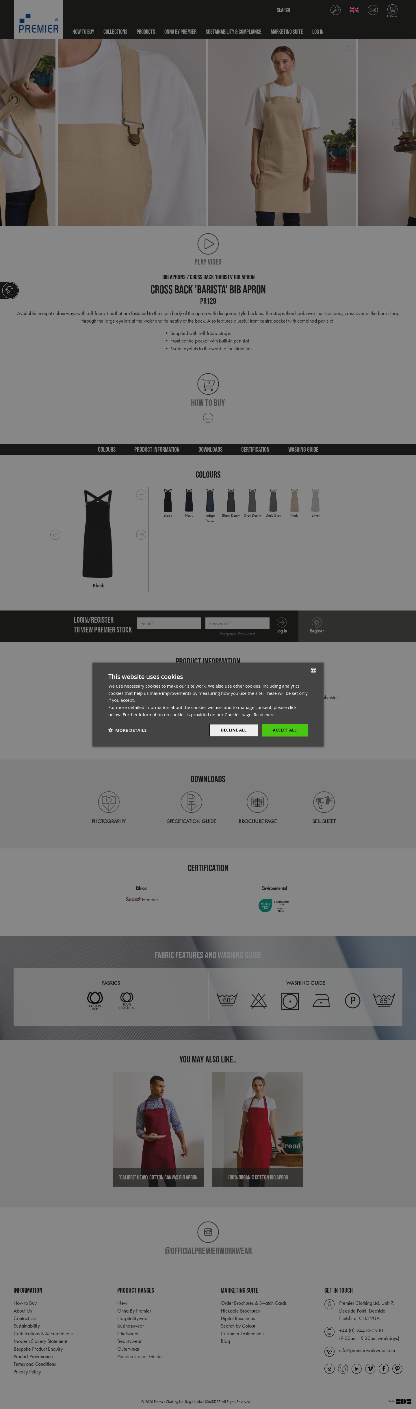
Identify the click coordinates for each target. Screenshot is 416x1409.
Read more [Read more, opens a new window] (265, 714)
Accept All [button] (284, 730)
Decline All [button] (232, 730)
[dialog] (208, 704)
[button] (127, 730)
